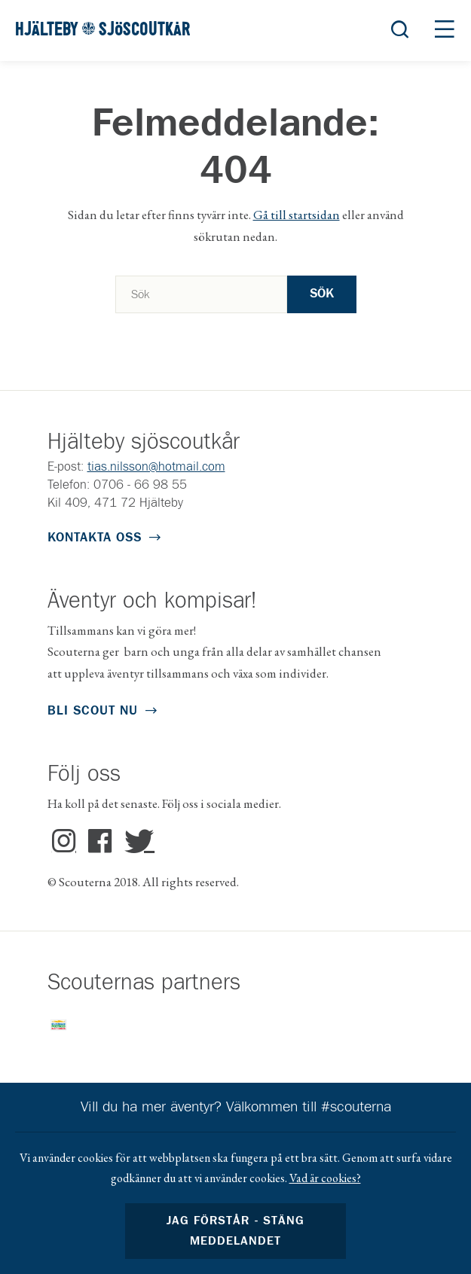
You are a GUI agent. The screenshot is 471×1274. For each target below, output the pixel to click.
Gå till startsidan (296, 214)
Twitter (136, 842)
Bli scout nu (92, 711)
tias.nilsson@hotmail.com (156, 467)
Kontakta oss (94, 538)
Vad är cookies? (325, 1178)
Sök (322, 294)
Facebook (100, 842)
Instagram (64, 842)
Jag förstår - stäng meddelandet (235, 1231)
